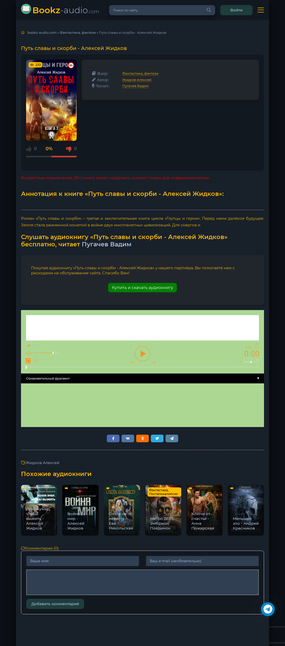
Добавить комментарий (55, 603)
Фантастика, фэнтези (140, 73)
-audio (65, 10)
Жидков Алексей (136, 80)
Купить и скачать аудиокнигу (142, 287)
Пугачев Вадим (135, 86)
